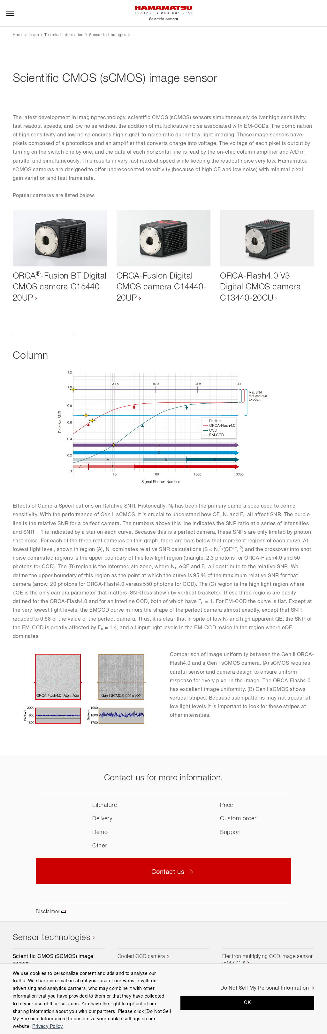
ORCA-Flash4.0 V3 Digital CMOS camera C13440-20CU (260, 287)
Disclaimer (48, 912)
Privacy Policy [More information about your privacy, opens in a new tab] (47, 1026)
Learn (34, 35)
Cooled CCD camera (141, 957)
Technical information (64, 35)
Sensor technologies (107, 35)
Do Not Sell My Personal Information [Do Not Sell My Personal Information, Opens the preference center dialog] (264, 988)
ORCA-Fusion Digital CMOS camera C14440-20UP (162, 287)
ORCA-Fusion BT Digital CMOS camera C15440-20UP (53, 287)
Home (18, 35)
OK (247, 1002)
